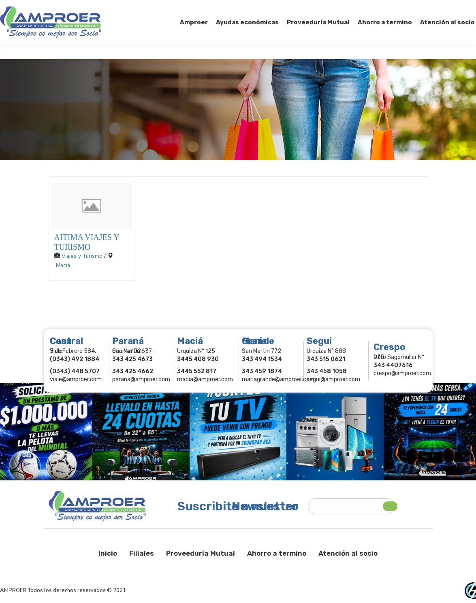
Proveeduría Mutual (200, 553)
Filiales (141, 553)
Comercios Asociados (425, 7)
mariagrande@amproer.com (278, 379)
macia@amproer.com (205, 379)
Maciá (63, 265)
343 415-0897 (90, 7)
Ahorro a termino (276, 553)
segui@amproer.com (333, 379)
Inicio (107, 553)
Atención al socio (348, 553)
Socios (373, 7)
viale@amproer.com (76, 379)
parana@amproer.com (141, 379)
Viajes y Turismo (82, 256)
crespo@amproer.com (402, 373)
